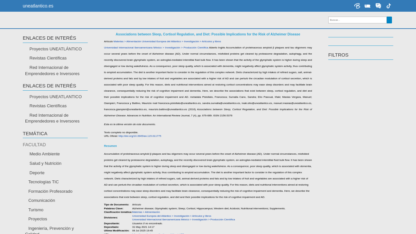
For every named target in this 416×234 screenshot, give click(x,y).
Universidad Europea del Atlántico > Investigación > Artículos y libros (181, 53)
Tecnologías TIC (43, 193)
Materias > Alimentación (127, 53)
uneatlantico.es (38, 5)
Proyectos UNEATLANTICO (56, 108)
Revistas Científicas (48, 70)
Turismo (35, 221)
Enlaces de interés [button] (49, 50)
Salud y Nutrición (45, 175)
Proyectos (37, 230)
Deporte (37, 184)
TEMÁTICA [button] (35, 145)
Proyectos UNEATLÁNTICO (56, 60)
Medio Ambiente (45, 165)
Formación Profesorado (50, 203)
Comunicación (41, 212)
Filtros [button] (338, 67)
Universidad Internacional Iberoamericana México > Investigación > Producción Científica (156, 59)
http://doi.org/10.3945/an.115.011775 (140, 148)
